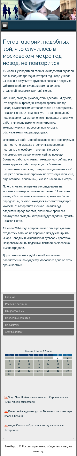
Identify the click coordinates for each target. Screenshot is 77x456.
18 (19, 368)
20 (38, 368)
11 (19, 364)
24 (9, 371)
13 (38, 364)
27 (38, 371)
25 (19, 371)
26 (29, 371)
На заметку (12, 325)
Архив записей (14, 332)
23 (67, 368)
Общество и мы (14, 311)
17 (9, 368)
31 (9, 374)
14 (48, 364)
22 (58, 368)
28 (48, 371)
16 (67, 364)
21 (48, 368)
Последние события (17, 318)
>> (6, 397)
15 (58, 364)
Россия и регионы (16, 304)
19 (29, 368)
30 (67, 371)
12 (29, 364)
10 (9, 364)
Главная (10, 297)
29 (58, 371)
